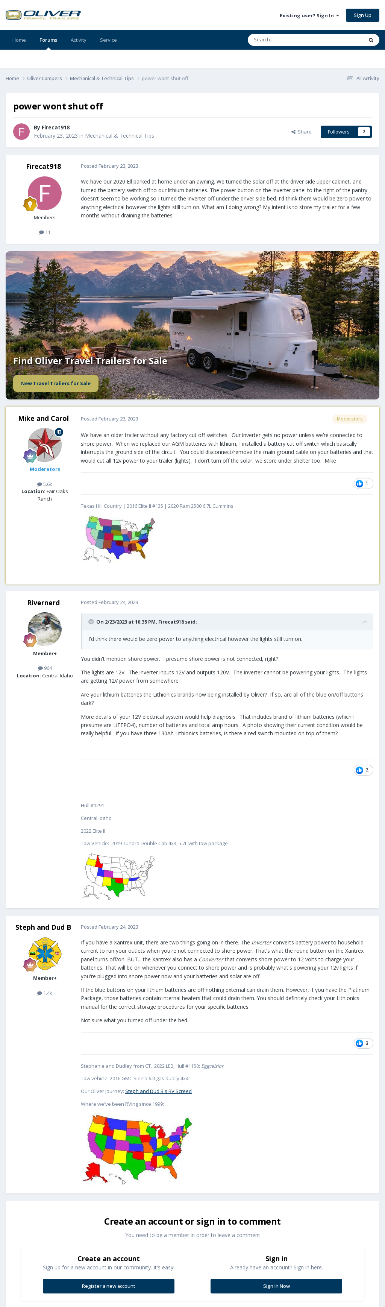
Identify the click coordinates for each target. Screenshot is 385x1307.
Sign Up (362, 15)
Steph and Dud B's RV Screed (158, 1091)
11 (44, 232)
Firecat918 (56, 127)
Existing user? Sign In (309, 15)
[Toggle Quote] (91, 622)
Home (19, 39)
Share (301, 131)
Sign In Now (276, 1286)
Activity (78, 39)
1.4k (44, 993)
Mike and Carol (43, 418)
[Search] (287, 40)
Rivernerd (43, 602)
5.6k (44, 484)
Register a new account (108, 1286)
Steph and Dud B (43, 927)
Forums (48, 43)
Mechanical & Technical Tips (119, 135)
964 (45, 668)
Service (108, 39)
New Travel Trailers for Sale (56, 383)
